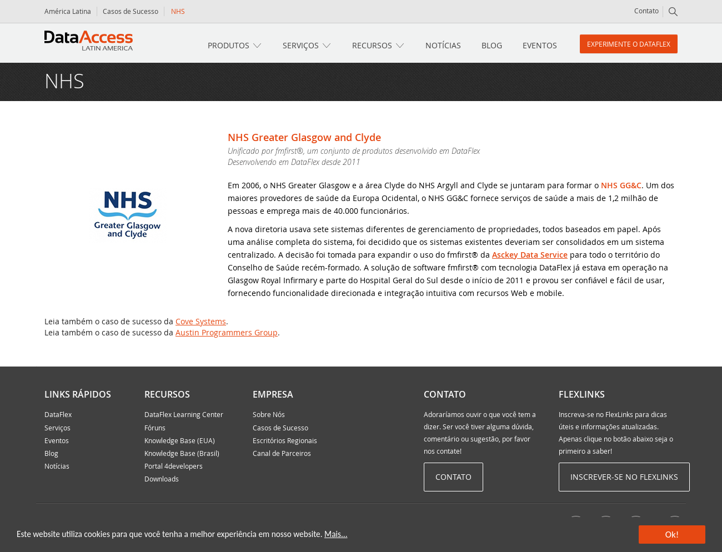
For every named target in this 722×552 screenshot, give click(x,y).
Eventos (540, 45)
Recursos (372, 45)
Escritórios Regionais (285, 440)
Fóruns (155, 427)
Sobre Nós (269, 414)
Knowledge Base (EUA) (179, 440)
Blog (492, 45)
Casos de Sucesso (130, 11)
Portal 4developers (173, 465)
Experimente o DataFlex (628, 43)
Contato (646, 10)
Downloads (161, 478)
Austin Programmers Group (227, 332)
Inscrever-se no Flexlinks (624, 476)
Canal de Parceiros (282, 453)
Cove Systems (201, 321)
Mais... (335, 534)
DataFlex (58, 414)
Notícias (443, 45)
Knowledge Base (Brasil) (181, 453)
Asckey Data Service (530, 254)
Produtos (228, 45)
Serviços (301, 45)
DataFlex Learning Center (183, 414)
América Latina (67, 11)
